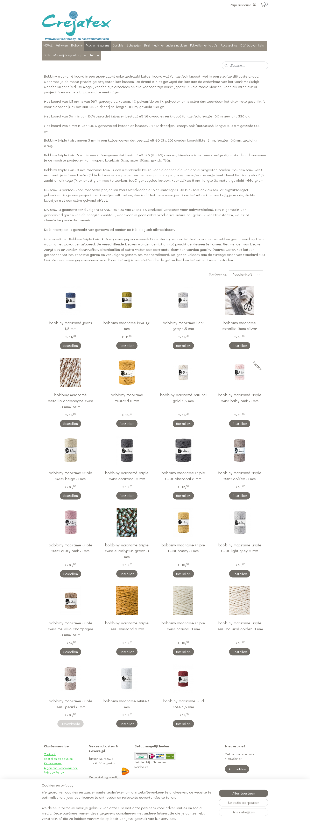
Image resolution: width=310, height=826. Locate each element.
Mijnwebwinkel (216, 818)
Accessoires (229, 45)
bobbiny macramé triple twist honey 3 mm (183, 548)
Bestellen (70, 345)
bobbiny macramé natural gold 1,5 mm (183, 397)
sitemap (153, 818)
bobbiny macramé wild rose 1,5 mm (183, 703)
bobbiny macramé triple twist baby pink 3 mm (239, 397)
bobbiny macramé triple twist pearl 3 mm (70, 703)
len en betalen (63, 759)
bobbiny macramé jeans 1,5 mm (70, 325)
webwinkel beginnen (178, 818)
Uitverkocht (70, 723)
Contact (50, 754)
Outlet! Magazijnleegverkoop (64, 55)
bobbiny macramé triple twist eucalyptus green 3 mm (127, 551)
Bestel (48, 759)
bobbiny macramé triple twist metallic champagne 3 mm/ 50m (70, 628)
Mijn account (244, 4)
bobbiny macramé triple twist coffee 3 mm (239, 475)
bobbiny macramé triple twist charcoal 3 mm (127, 475)
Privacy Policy (54, 772)
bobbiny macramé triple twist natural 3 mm (183, 625)
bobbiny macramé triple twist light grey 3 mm (239, 548)
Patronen (62, 45)
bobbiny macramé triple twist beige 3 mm (70, 475)
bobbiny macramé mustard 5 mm (127, 397)
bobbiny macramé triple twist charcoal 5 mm (183, 475)
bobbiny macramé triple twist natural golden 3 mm (240, 625)
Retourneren (53, 763)
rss (162, 818)
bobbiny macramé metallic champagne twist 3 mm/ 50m (70, 400)
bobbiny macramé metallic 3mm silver (239, 325)
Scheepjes (134, 45)
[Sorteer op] (246, 274)
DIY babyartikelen (252, 45)
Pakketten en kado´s (203, 45)
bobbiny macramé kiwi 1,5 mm (126, 325)
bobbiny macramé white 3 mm (126, 703)
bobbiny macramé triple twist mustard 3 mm (127, 625)
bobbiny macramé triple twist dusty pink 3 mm (70, 548)
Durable (118, 45)
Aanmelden (237, 769)
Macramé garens (97, 45)
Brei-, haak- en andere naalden (165, 45)
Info (95, 55)
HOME (47, 45)
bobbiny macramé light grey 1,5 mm (183, 325)
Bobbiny (77, 45)
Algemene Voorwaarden (61, 768)
